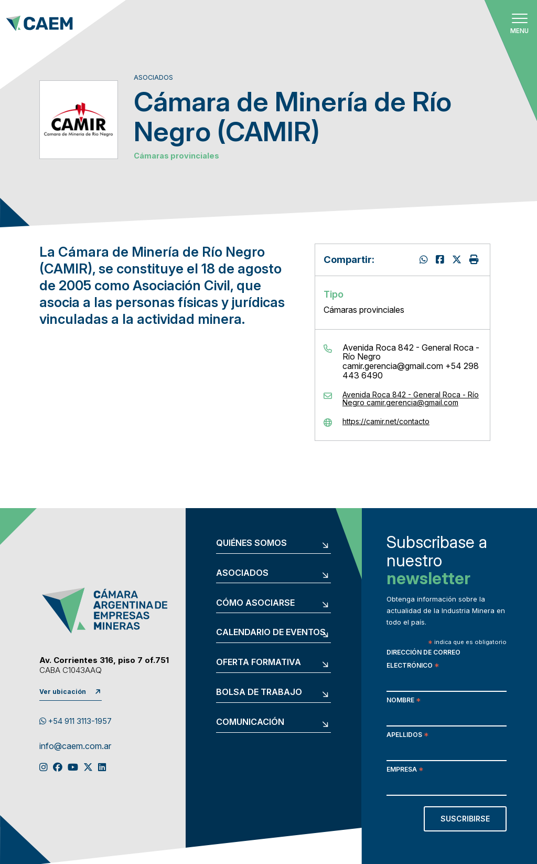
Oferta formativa (258, 662)
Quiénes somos (251, 543)
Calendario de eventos (271, 632)
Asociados (242, 573)
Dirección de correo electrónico (423, 659)
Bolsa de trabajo (259, 692)
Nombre (403, 701)
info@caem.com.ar (75, 746)
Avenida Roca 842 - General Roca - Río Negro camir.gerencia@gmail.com (410, 399)
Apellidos (407, 736)
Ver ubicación (62, 692)
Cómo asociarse (255, 603)
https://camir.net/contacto (385, 421)
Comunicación (250, 722)
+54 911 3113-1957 (75, 721)
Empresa (404, 770)
